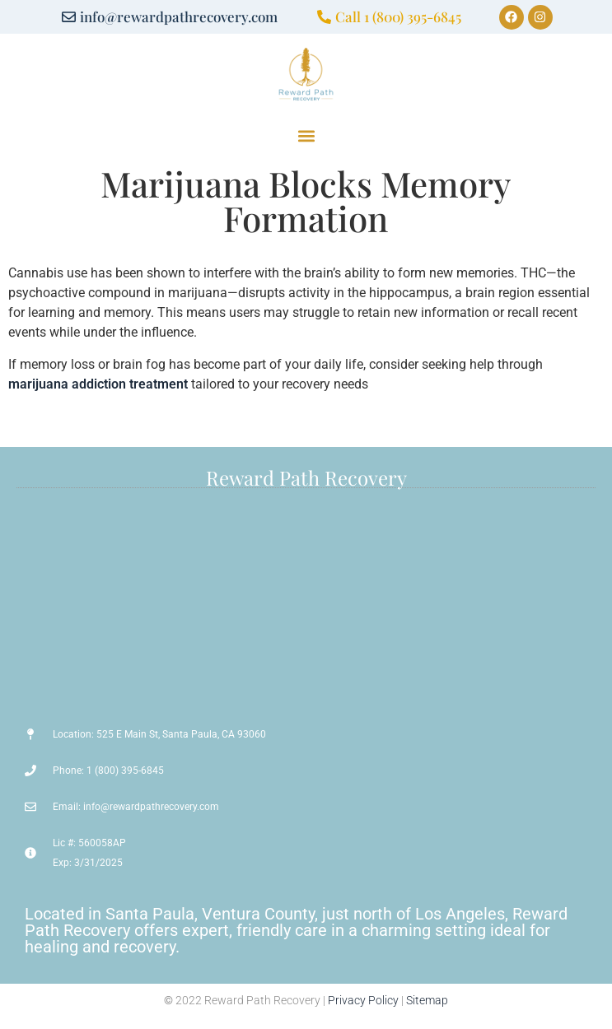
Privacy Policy (363, 1000)
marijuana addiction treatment (98, 384)
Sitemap (427, 1000)
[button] (306, 136)
